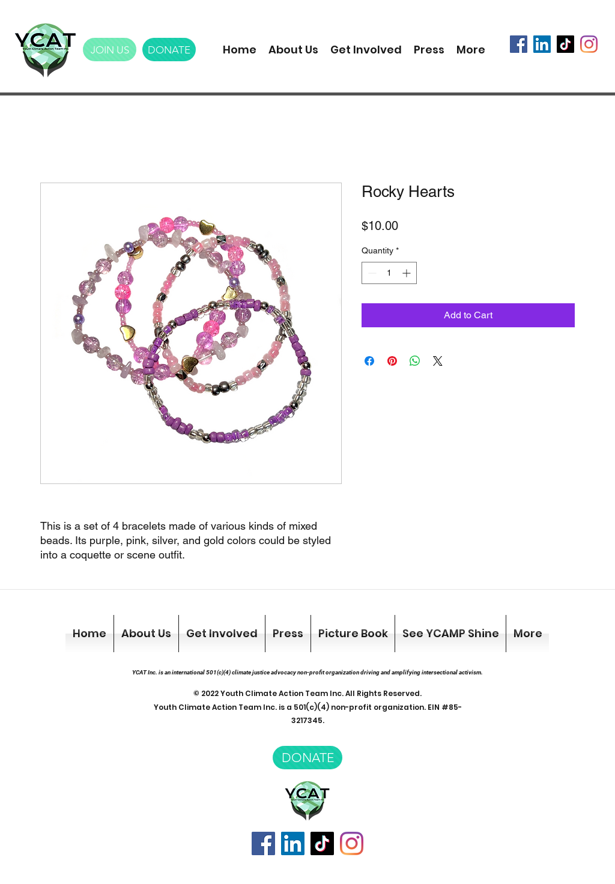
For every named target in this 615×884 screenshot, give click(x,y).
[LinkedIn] (542, 44)
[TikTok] (565, 44)
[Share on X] (438, 361)
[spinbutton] (389, 272)
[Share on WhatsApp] (415, 361)
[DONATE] (169, 49)
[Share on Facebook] (369, 361)
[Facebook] (518, 44)
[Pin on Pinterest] (392, 361)
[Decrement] (370, 272)
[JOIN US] (109, 49)
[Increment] (407, 272)
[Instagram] (589, 44)
